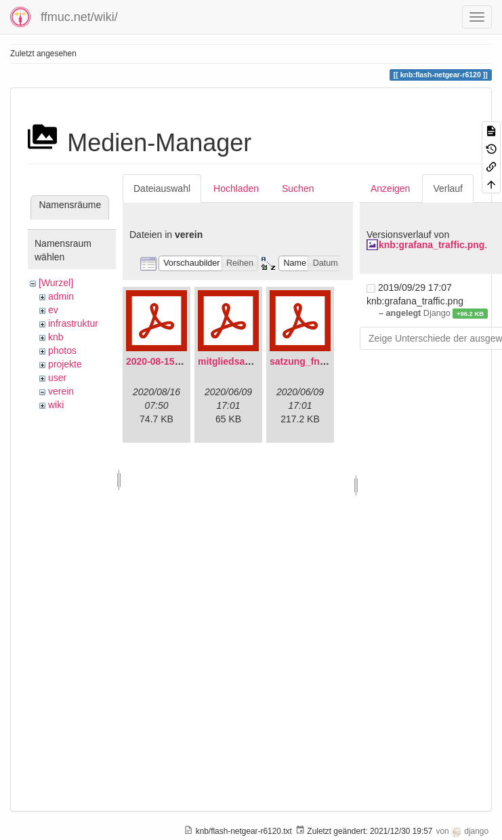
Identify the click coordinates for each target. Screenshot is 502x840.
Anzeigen (390, 188)
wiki (56, 404)
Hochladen (236, 188)
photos (62, 350)
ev (53, 309)
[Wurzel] (56, 282)
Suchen (298, 188)
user (57, 377)
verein (61, 391)
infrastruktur (73, 323)
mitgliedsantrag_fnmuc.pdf (259, 361)
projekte (65, 364)
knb (56, 337)
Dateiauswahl (161, 188)
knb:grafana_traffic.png (431, 244)
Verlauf (448, 188)
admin (61, 296)
